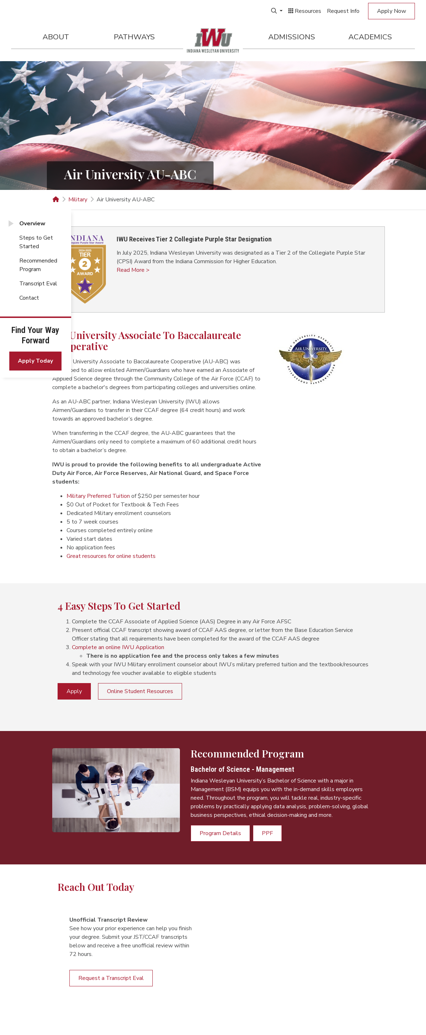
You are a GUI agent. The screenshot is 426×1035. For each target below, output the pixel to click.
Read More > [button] (133, 270)
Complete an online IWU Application (118, 647)
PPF (267, 833)
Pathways (134, 37)
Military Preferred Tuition (98, 496)
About (56, 37)
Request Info (343, 11)
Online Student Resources (140, 691)
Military (77, 199)
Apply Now (391, 11)
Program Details (220, 833)
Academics (370, 37)
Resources (304, 11)
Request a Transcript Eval (111, 978)
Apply (74, 691)
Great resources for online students (111, 556)
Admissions (291, 37)
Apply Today (35, 361)
